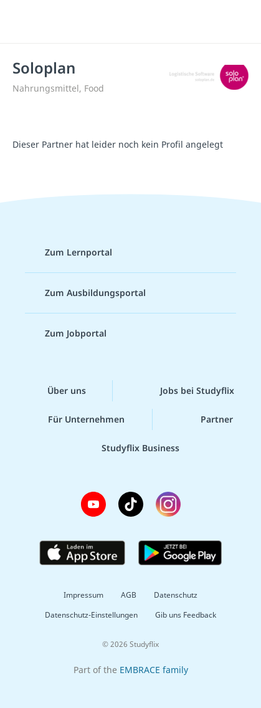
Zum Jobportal (66, 333)
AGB (128, 595)
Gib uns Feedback (185, 615)
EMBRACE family (154, 670)
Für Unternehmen (76, 419)
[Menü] (26, 22)
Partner (207, 419)
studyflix (142, 22)
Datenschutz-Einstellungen (91, 615)
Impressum (83, 595)
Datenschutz (175, 595)
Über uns (56, 391)
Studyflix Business (130, 448)
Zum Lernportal (68, 252)
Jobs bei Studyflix (187, 391)
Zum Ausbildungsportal (85, 293)
